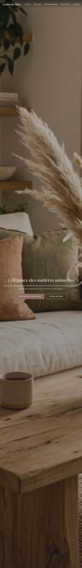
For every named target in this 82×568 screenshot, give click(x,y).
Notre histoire (56, 296)
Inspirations (65, 4)
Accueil (28, 4)
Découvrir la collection (30, 296)
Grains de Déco (11, 4)
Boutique (37, 4)
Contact (76, 4)
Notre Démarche (51, 4)
